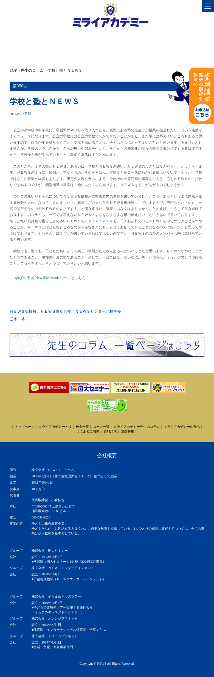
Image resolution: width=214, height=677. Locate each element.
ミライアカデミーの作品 (182, 427)
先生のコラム (32, 70)
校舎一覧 (82, 427)
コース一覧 (101, 427)
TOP (13, 70)
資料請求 (110, 431)
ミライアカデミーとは (55, 427)
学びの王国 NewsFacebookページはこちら (50, 278)
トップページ (25, 427)
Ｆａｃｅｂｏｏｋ (99, 221)
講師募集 (127, 431)
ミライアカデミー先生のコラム (137, 427)
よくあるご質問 (88, 431)
